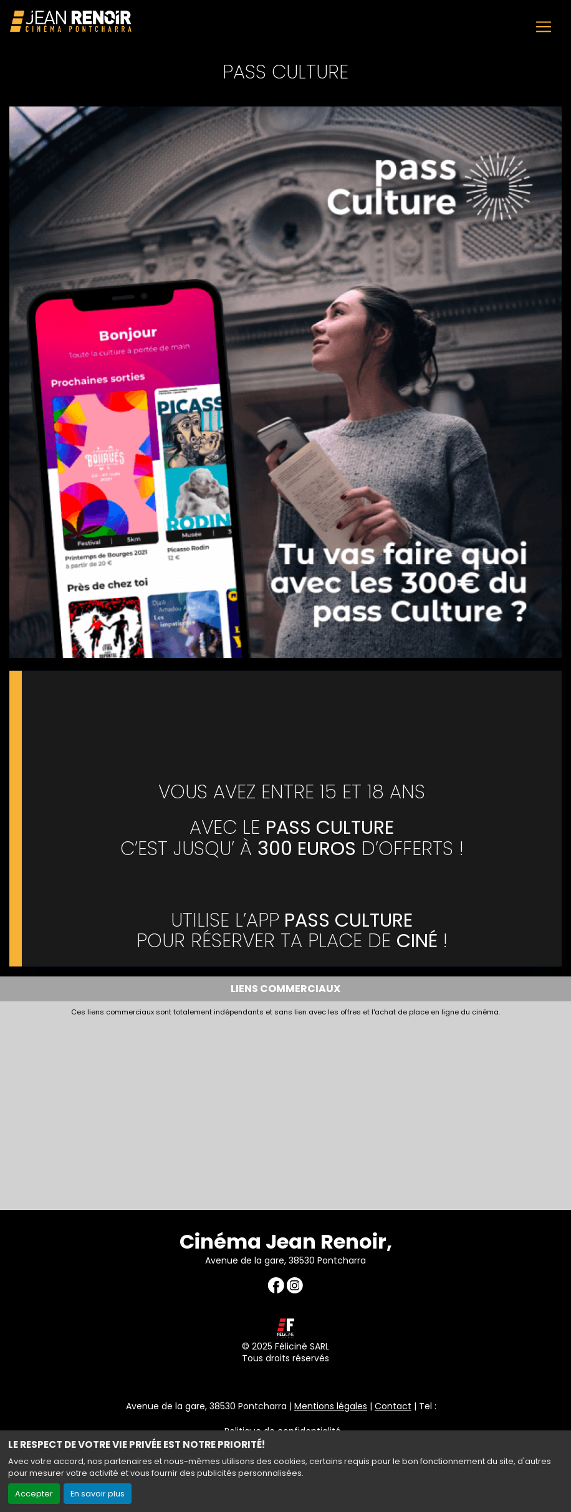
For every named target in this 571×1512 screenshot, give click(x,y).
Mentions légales (330, 1406)
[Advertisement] (285, 1110)
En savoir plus (97, 1493)
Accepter (34, 1493)
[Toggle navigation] (543, 26)
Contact (393, 1406)
